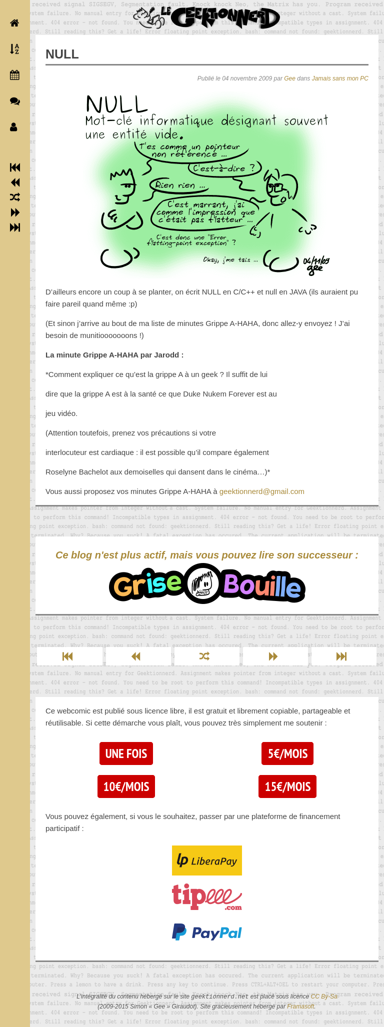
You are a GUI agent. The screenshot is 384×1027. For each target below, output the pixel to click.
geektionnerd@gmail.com (262, 491)
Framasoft (300, 1006)
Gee (290, 78)
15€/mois (287, 786)
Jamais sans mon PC (340, 78)
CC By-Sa (324, 997)
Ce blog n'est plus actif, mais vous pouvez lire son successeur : (207, 577)
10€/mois (127, 786)
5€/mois (288, 754)
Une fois (126, 754)
